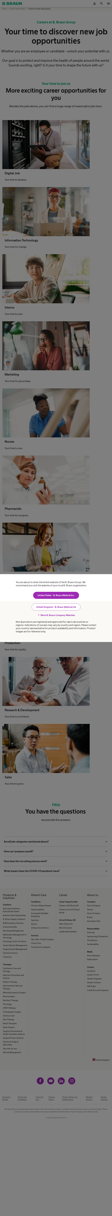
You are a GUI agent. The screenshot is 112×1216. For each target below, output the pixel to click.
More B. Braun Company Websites (56, 615)
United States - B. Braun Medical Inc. (56, 595)
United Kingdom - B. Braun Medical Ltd (56, 607)
